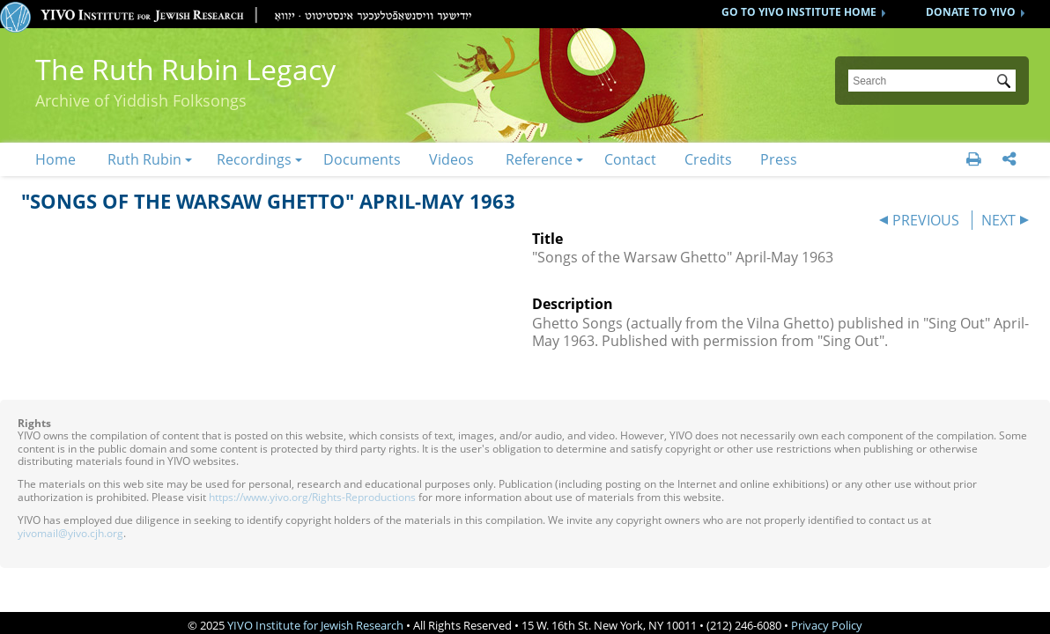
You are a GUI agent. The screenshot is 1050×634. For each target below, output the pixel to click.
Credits (708, 159)
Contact (630, 159)
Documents (362, 159)
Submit (1007, 83)
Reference (539, 159)
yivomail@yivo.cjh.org (70, 533)
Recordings (254, 159)
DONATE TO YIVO (971, 11)
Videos (451, 159)
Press (778, 159)
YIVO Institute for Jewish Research (315, 625)
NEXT (998, 220)
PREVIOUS (925, 220)
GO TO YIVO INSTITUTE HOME (798, 11)
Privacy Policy (826, 625)
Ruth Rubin (144, 159)
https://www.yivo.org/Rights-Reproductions (312, 497)
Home (55, 159)
